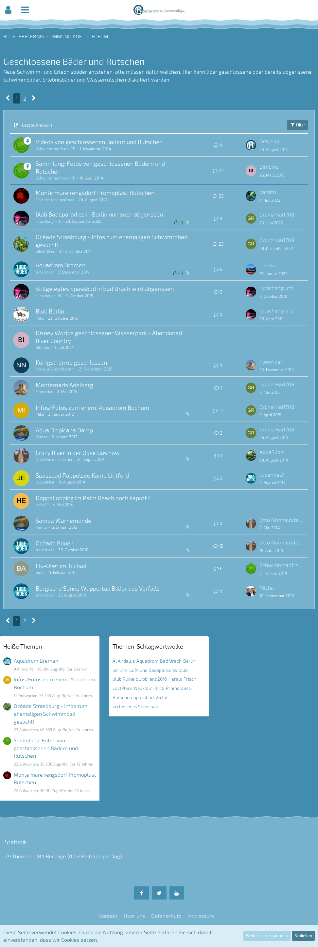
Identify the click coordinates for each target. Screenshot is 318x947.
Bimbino (269, 166)
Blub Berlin (50, 311)
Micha (266, 587)
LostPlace (122, 688)
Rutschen (122, 697)
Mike (40, 318)
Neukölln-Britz (149, 688)
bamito (267, 192)
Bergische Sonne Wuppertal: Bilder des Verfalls (98, 588)
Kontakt (108, 916)
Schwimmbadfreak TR (55, 148)
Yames (41, 436)
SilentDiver (45, 251)
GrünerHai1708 (276, 214)
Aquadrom (147, 661)
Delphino (270, 141)
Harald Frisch (182, 679)
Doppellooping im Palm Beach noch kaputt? (93, 498)
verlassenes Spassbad (135, 706)
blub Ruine (123, 679)
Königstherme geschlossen (71, 362)
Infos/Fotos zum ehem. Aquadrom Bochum (92, 407)
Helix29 (42, 504)
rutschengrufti (48, 221)
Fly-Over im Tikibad (61, 565)
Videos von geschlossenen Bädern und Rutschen (99, 141)
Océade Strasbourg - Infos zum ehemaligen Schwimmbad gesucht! (50, 713)
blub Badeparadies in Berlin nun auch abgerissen (99, 214)
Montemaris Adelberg (64, 384)
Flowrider (270, 361)
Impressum (200, 916)
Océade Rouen (55, 543)
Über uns (134, 916)
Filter (297, 125)
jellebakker (45, 482)
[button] (8, 10)
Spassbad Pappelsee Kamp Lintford (82, 475)
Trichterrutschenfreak (55, 199)
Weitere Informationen (267, 935)
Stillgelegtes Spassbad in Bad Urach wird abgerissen (105, 288)
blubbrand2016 (151, 679)
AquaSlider (272, 452)
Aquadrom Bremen (60, 265)
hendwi (268, 265)
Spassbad (143, 697)
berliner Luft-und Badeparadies (145, 670)
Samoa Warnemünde (63, 520)
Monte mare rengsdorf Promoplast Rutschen (95, 192)
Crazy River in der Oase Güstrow (78, 452)
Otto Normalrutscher (54, 459)
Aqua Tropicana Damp (64, 430)
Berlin (189, 661)
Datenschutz (166, 916)
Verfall (162, 697)
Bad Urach (171, 661)
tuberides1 (45, 272)
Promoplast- (179, 688)
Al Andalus (124, 661)
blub (183, 670)
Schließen (303, 935)
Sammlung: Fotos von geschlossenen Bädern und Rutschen (46, 748)
